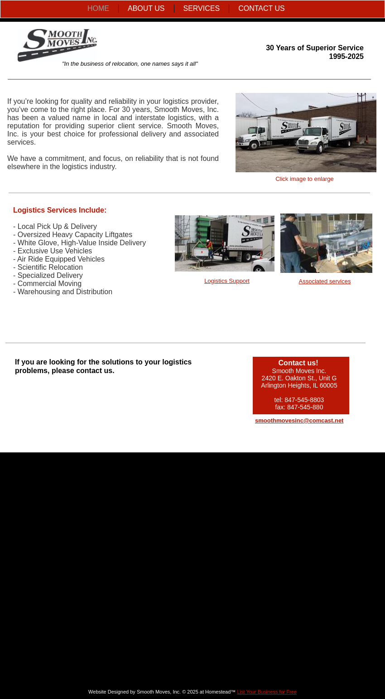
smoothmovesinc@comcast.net (299, 420)
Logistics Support (227, 280)
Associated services (325, 281)
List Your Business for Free (266, 691)
